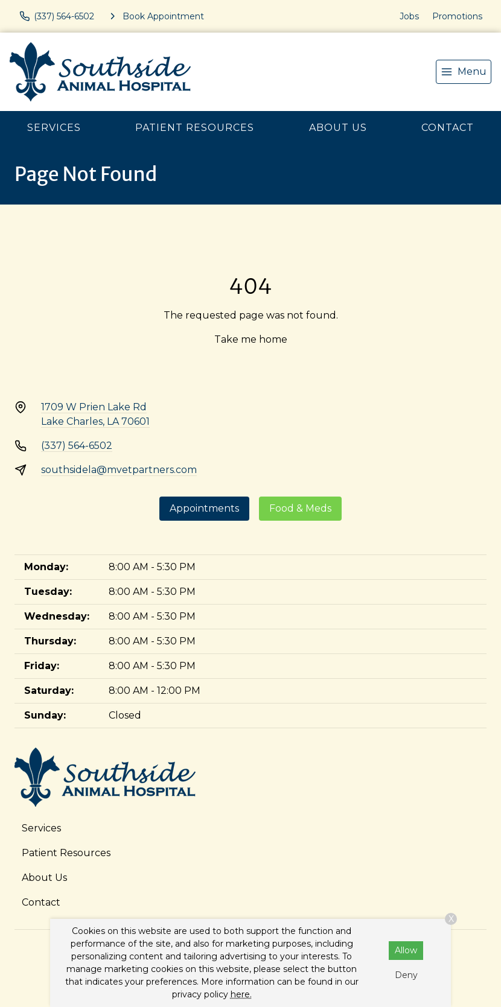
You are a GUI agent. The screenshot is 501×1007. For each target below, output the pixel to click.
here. (241, 994)
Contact (447, 127)
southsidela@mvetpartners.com (119, 469)
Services (54, 127)
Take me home (250, 339)
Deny (406, 975)
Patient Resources (194, 127)
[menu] (463, 72)
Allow (406, 950)
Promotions (457, 16)
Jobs (409, 16)
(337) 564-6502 (76, 445)
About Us (338, 127)
